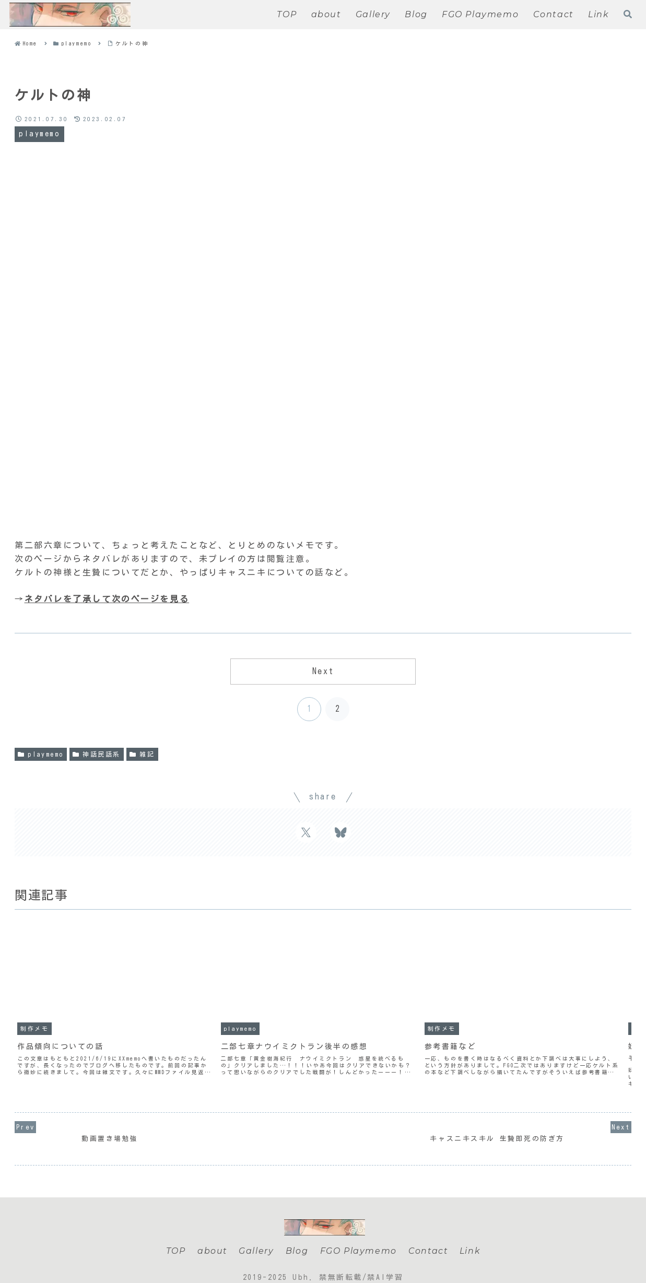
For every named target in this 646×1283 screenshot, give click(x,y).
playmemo (41, 754)
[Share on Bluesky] (340, 832)
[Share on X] (306, 832)
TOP (174, 1237)
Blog (296, 1237)
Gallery (255, 1237)
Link (470, 1237)
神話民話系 (97, 754)
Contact (428, 1237)
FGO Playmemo (357, 1237)
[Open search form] (628, 14)
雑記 (142, 754)
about (211, 1237)
